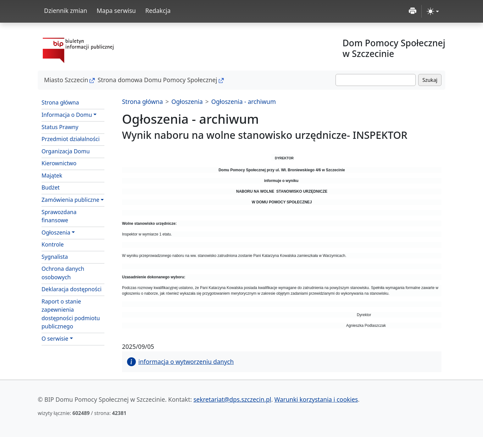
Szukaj (429, 80)
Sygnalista (55, 256)
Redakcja (158, 10)
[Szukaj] (376, 80)
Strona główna (60, 102)
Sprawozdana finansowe (59, 216)
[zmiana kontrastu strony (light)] (432, 11)
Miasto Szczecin (66, 80)
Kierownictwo (59, 163)
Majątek (52, 175)
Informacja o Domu (67, 114)
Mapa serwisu (116, 10)
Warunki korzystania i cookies (316, 399)
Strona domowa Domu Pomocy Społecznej (157, 80)
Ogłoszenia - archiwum (243, 101)
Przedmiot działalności (71, 139)
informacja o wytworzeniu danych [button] (180, 361)
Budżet (51, 187)
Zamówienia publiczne (70, 199)
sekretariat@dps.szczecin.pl (232, 399)
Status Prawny (60, 127)
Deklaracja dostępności (72, 289)
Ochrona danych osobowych (63, 273)
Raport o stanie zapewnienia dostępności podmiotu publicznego (71, 314)
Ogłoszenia (56, 232)
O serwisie (55, 338)
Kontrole (53, 244)
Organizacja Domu (66, 151)
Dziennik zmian (65, 10)
